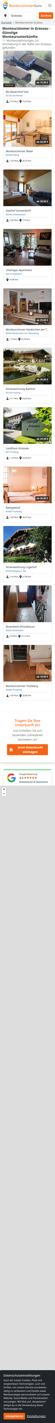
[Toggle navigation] (49, 5)
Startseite (6, 22)
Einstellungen (36, 1416)
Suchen (46, 16)
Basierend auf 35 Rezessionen (33, 781)
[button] (4, 789)
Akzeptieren (14, 1416)
